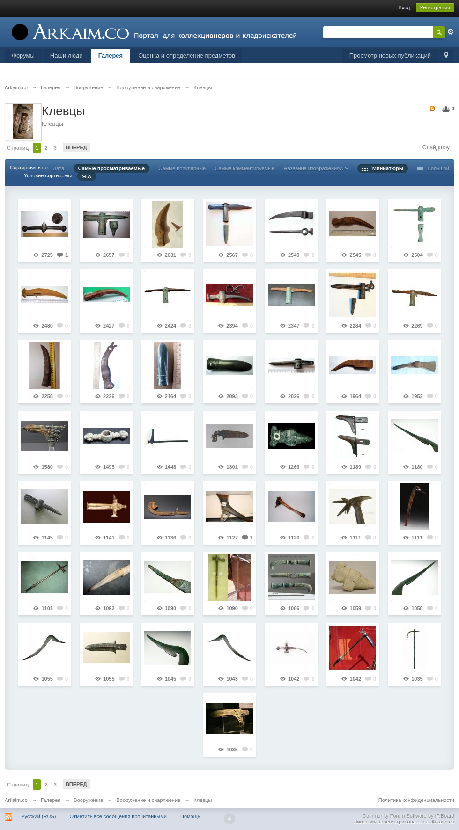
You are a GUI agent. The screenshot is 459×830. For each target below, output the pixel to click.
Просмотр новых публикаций (390, 55)
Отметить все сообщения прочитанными (118, 816)
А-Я (344, 168)
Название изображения (312, 168)
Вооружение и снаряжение (148, 800)
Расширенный (450, 32)
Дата (58, 168)
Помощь (190, 816)
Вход (404, 7)
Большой (433, 168)
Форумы (23, 55)
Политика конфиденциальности (416, 800)
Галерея (110, 55)
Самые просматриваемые (111, 168)
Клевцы (202, 800)
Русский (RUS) (38, 816)
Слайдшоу (436, 147)
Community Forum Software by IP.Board (408, 816)
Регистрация (435, 7)
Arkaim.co (16, 800)
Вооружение (88, 800)
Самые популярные (182, 168)
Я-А (86, 176)
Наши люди (66, 55)
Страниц (18, 148)
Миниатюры (383, 168)
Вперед (76, 147)
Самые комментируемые (244, 168)
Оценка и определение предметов (186, 55)
